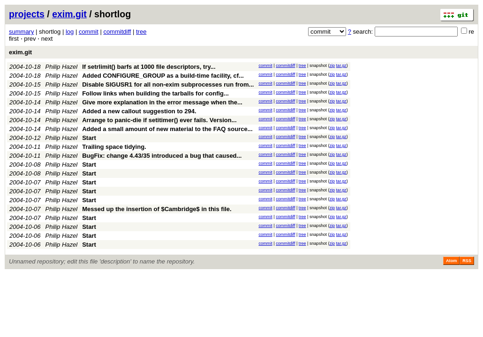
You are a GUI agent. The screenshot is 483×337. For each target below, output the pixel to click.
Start (89, 137)
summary (21, 31)
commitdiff (117, 31)
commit (88, 31)
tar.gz (341, 65)
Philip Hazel (61, 66)
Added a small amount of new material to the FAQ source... (167, 128)
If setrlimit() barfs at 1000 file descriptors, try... (148, 66)
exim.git (69, 14)
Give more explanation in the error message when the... (162, 102)
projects (27, 14)
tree (141, 31)
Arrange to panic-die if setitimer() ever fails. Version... (159, 120)
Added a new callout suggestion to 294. (139, 111)
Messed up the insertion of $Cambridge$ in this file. (157, 208)
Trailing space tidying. (114, 146)
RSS (466, 260)
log (70, 31)
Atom (451, 260)
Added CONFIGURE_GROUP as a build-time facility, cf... (163, 75)
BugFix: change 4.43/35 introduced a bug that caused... (162, 155)
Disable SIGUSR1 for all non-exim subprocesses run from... (168, 84)
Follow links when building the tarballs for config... (155, 93)
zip (332, 65)
